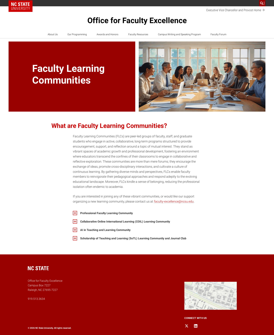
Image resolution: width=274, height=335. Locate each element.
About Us (53, 34)
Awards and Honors (107, 34)
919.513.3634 (36, 298)
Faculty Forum (218, 34)
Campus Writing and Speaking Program (179, 34)
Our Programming (77, 34)
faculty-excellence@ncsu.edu (174, 201)
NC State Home (21, 3)
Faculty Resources (138, 34)
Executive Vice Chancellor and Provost (235, 10)
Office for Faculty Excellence (137, 20)
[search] (262, 3)
